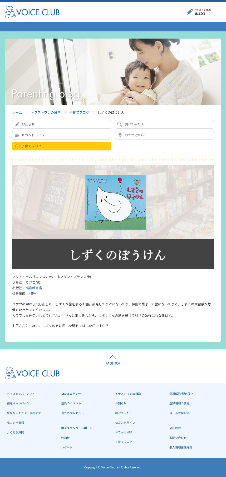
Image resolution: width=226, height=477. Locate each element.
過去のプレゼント (72, 413)
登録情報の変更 (179, 403)
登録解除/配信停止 (181, 394)
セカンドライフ (33, 135)
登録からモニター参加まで (24, 413)
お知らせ (28, 124)
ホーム (17, 112)
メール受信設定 (179, 413)
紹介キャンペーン (18, 403)
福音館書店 (33, 287)
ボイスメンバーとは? (20, 394)
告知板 (65, 438)
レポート (67, 447)
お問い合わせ (178, 438)
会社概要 (175, 428)
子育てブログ (79, 112)
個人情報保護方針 (180, 447)
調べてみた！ (134, 124)
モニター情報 (15, 422)
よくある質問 (15, 432)
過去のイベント (71, 403)
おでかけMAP (134, 135)
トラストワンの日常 (46, 112)
